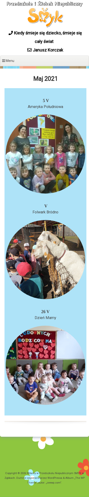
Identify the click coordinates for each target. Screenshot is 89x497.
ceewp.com (53, 482)
